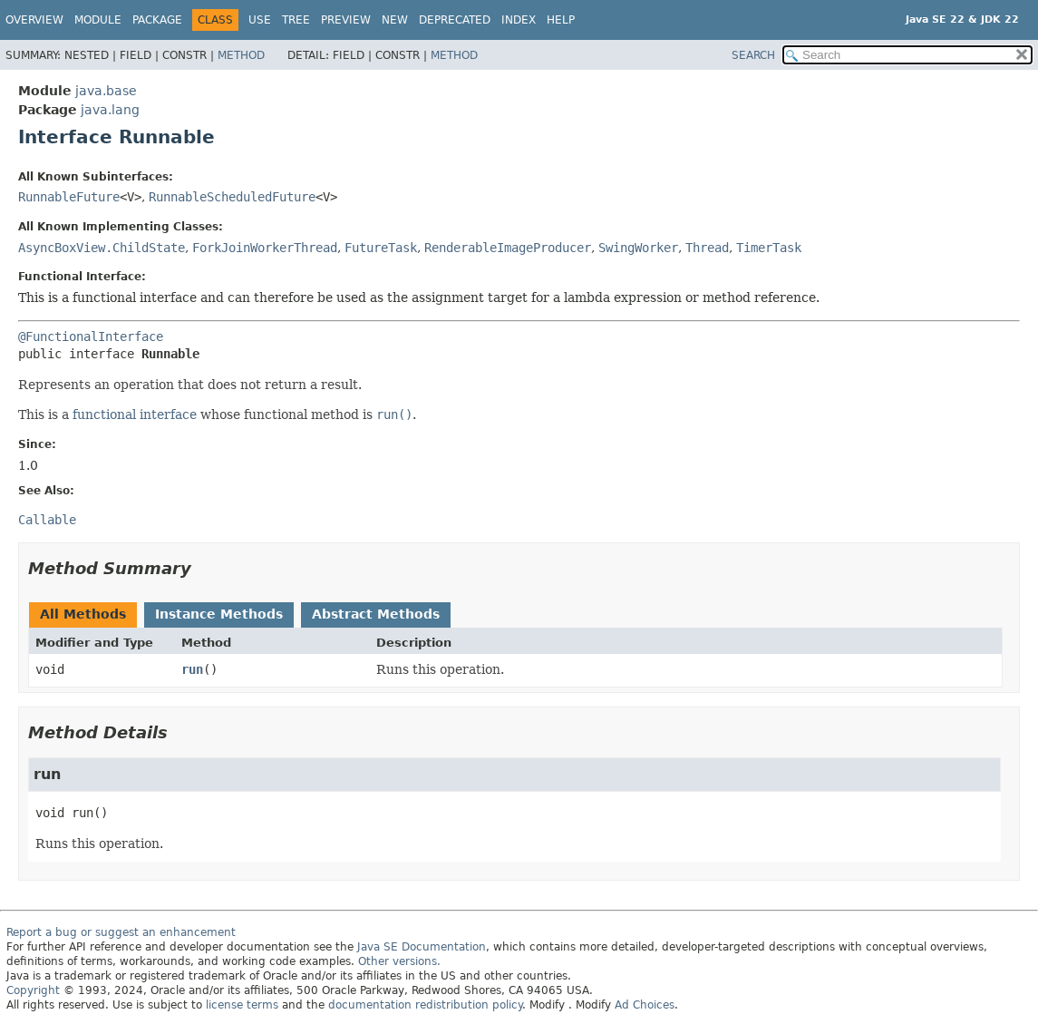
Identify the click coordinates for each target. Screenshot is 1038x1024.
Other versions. (399, 961)
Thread (707, 247)
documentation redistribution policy (425, 1005)
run (192, 669)
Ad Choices (644, 1005)
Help (561, 20)
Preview (346, 20)
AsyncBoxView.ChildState (101, 247)
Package (157, 20)
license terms (242, 1005)
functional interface (135, 414)
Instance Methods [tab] (219, 614)
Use (259, 20)
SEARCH (753, 55)
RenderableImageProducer (507, 247)
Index (518, 20)
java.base (106, 90)
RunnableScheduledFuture (232, 197)
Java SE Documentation (421, 947)
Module (97, 20)
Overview (34, 20)
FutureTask (380, 247)
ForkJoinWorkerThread (264, 247)
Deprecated (454, 20)
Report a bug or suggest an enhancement (121, 932)
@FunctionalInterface (90, 336)
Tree (296, 20)
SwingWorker (638, 247)
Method (241, 55)
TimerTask (768, 247)
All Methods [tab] (83, 614)
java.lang (110, 109)
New (395, 20)
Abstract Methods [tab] (376, 614)
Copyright (33, 990)
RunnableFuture (69, 197)
